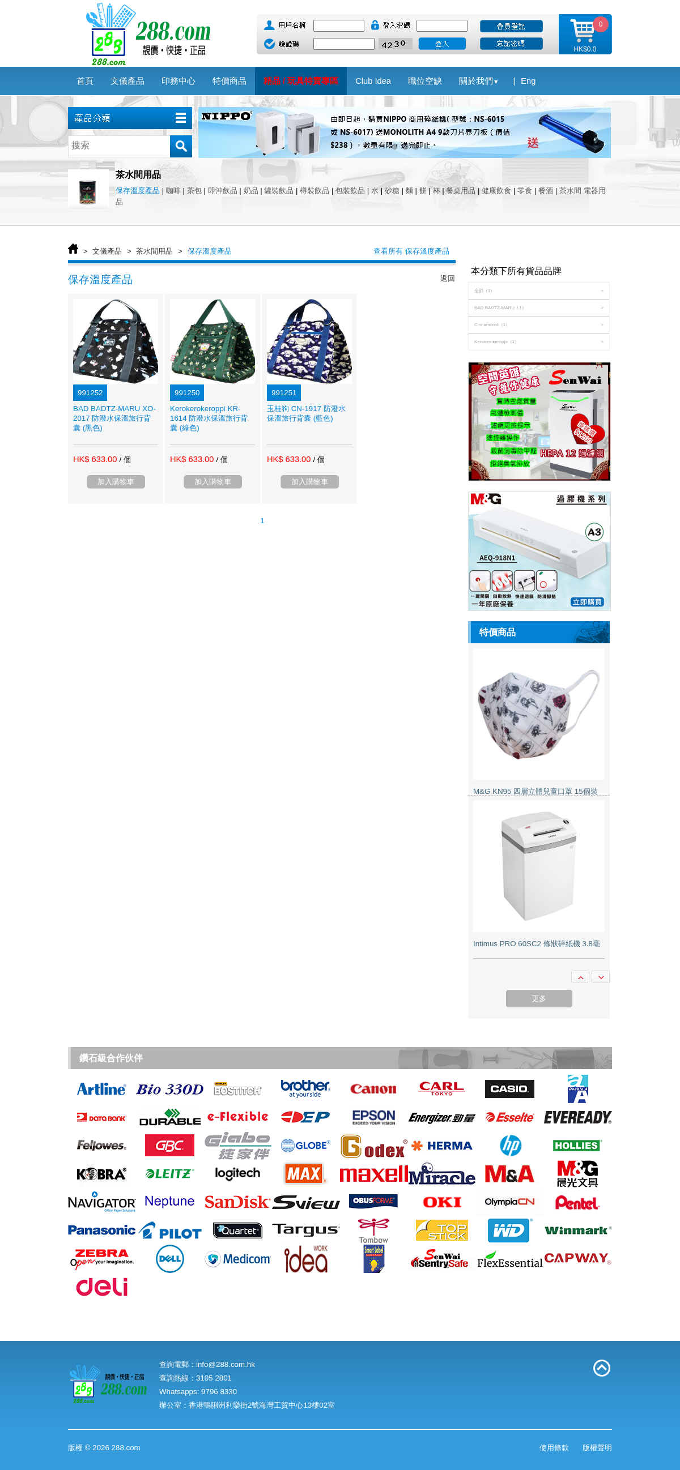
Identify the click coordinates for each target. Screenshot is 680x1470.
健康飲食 (496, 190)
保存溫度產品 (138, 190)
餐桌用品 (460, 190)
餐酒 (545, 190)
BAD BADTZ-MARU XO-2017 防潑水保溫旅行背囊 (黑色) (114, 418)
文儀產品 (107, 251)
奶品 (251, 190)
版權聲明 (597, 1447)
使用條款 (554, 1447)
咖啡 (173, 190)
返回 (447, 278)
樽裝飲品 (314, 190)
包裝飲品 (350, 190)
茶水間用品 (154, 251)
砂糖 (392, 190)
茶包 (194, 190)
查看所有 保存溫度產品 (411, 251)
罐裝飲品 (279, 190)
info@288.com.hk (225, 1364)
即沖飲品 (222, 190)
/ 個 (124, 459)
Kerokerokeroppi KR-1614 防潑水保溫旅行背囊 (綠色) (209, 418)
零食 (524, 190)
